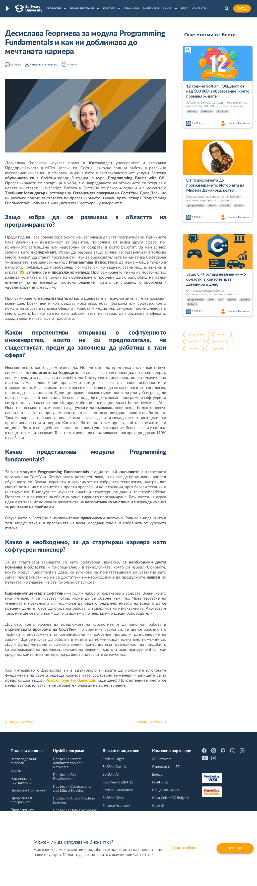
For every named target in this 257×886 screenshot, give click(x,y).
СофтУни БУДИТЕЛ (119, 782)
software (194, 341)
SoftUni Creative (115, 767)
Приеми (235, 848)
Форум (16, 771)
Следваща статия (151, 722)
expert (238, 205)
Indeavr (158, 774)
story (212, 205)
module (193, 348)
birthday (207, 111)
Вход (242, 8)
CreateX (158, 806)
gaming (245, 299)
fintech (192, 304)
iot (220, 299)
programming (195, 205)
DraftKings (160, 782)
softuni (192, 111)
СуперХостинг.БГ (166, 767)
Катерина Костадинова (43, 64)
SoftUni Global (114, 798)
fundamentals (220, 341)
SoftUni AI (111, 774)
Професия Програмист (29, 790)
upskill (231, 299)
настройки (185, 848)
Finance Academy (116, 806)
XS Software (161, 759)
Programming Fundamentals (70, 680)
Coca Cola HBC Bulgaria (170, 798)
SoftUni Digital (114, 759)
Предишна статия (19, 722)
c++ (211, 299)
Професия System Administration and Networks (68, 763)
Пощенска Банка (165, 790)
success (225, 205)
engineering (218, 348)
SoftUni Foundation (118, 790)
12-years (222, 111)
